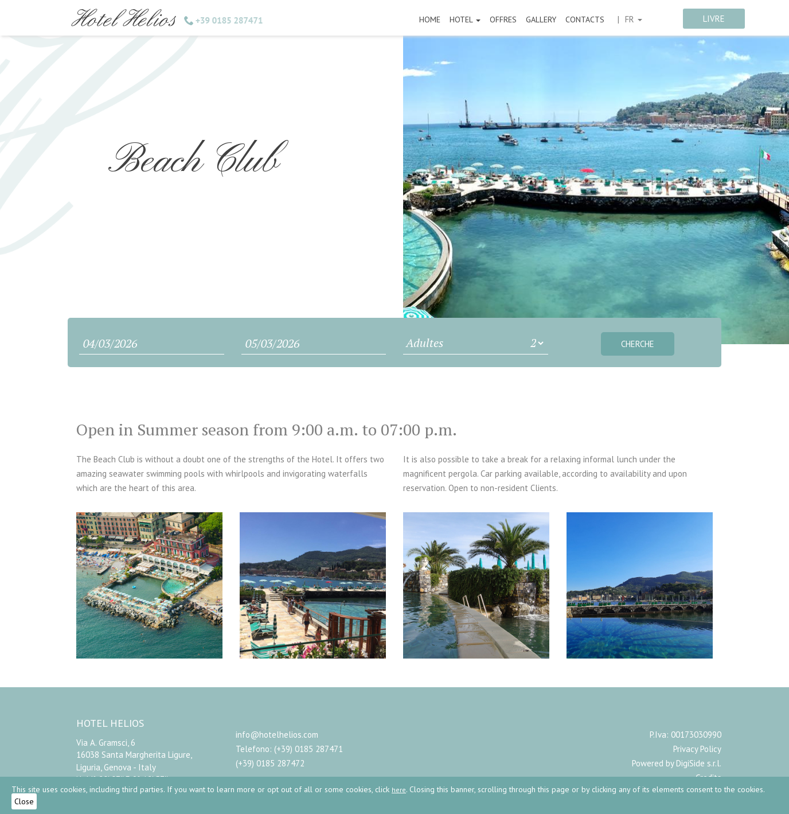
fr (633, 19)
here (399, 789)
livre (714, 18)
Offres (503, 19)
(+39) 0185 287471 (308, 748)
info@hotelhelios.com (277, 734)
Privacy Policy (697, 748)
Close (24, 801)
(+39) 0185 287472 (270, 763)
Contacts (584, 19)
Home (429, 19)
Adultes (424, 342)
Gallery (541, 19)
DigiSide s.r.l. (698, 763)
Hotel (465, 19)
